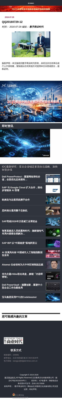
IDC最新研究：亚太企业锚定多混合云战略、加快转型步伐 (30, 168)
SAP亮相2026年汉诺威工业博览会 (19, 221)
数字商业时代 (36, 27)
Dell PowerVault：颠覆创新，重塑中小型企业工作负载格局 (22, 286)
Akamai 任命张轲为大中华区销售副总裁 (22, 264)
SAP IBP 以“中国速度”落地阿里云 (19, 243)
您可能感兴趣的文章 (14, 316)
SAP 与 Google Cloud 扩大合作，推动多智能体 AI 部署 (22, 189)
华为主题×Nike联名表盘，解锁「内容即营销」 (22, 275)
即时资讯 (7, 126)
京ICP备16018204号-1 (17, 381)
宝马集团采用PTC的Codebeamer (19, 297)
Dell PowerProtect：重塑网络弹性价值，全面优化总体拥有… (21, 178)
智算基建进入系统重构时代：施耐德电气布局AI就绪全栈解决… (23, 232)
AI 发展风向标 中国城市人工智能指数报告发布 (22, 254)
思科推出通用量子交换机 (14, 210)
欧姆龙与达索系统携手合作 (16, 199)
